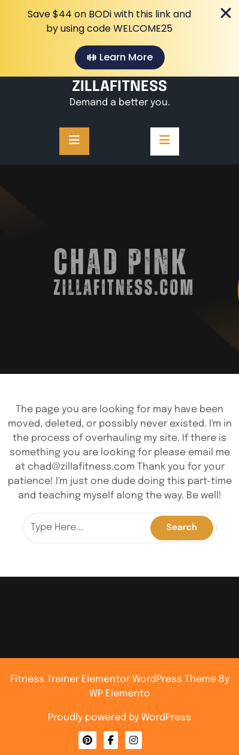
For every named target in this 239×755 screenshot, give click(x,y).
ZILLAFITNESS (119, 87)
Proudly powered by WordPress (119, 718)
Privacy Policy (119, 690)
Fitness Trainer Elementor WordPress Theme (114, 679)
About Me (119, 688)
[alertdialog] (119, 38)
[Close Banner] (226, 13)
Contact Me (119, 686)
